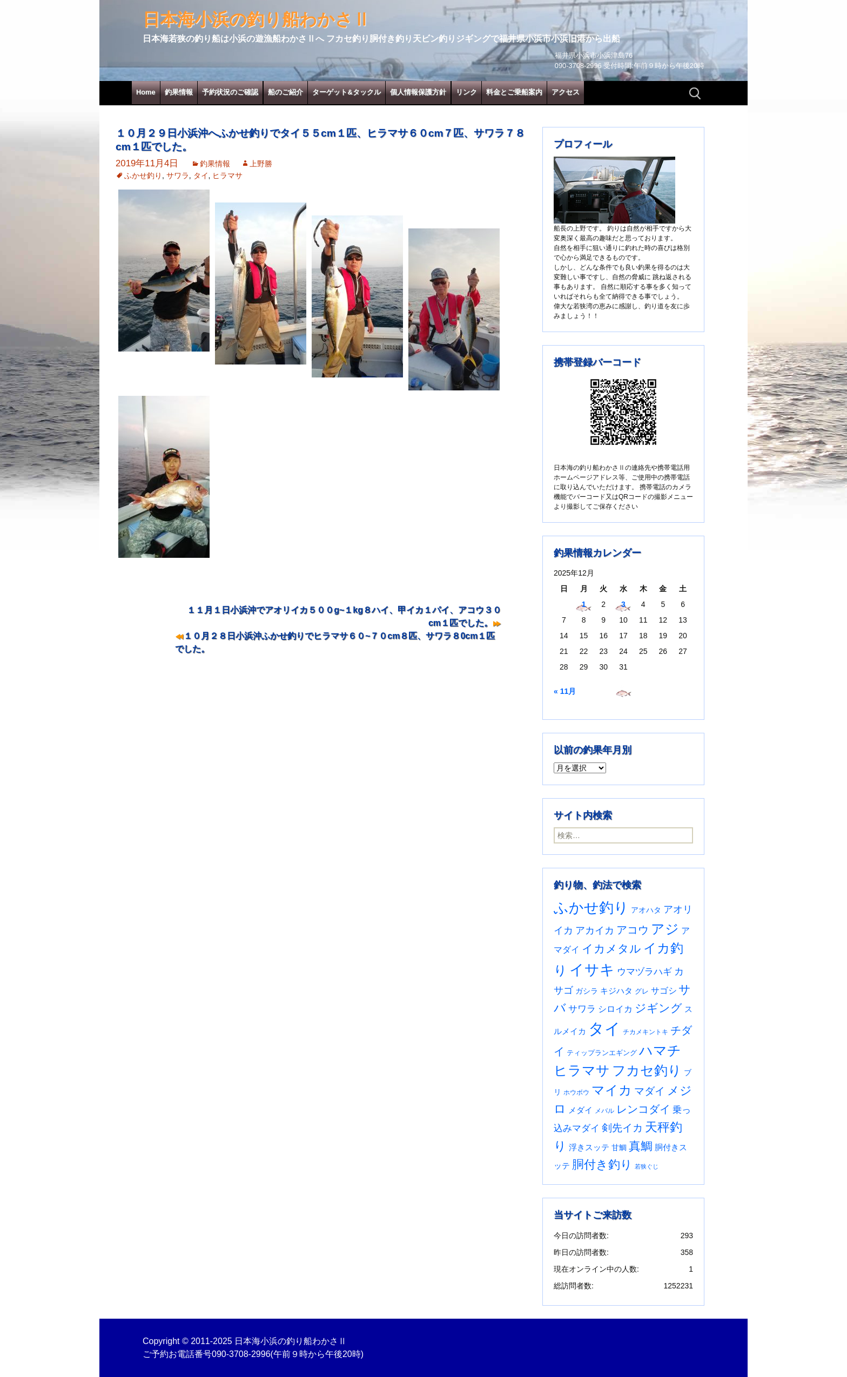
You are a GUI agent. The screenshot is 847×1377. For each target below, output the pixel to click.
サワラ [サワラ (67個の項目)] (582, 1009)
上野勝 (261, 163)
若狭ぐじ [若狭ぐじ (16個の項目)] (646, 1166)
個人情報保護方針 (418, 92)
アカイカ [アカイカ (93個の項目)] (594, 930)
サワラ (177, 175)
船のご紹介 (285, 92)
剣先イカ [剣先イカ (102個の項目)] (622, 1127)
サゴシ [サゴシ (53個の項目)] (664, 990)
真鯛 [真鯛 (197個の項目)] (641, 1146)
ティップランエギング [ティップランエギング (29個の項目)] (602, 1053)
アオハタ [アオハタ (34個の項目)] (646, 910)
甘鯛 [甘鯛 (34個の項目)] (619, 1147)
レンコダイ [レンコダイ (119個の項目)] (643, 1109)
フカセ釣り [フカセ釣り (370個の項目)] (647, 1070)
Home (146, 92)
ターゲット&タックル (346, 92)
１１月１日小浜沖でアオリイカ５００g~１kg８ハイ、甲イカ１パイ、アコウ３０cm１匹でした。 (344, 616)
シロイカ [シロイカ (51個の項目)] (615, 1009)
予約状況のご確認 (230, 92)
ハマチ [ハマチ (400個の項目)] (660, 1050)
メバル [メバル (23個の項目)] (604, 1111)
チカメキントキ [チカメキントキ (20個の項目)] (645, 1031)
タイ (201, 175)
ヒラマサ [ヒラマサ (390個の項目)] (582, 1070)
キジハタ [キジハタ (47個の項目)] (616, 990)
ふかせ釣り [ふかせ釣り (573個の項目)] (591, 908)
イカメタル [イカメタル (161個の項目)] (611, 948)
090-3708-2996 (241, 1354)
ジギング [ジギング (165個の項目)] (658, 1008)
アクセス (566, 92)
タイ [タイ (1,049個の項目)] (604, 1028)
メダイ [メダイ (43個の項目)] (580, 1110)
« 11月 (565, 691)
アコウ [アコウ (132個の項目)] (632, 930)
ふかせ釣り (143, 175)
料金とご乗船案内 (514, 92)
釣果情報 (179, 92)
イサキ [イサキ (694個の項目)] (592, 969)
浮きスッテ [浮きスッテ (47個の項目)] (589, 1147)
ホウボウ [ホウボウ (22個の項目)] (576, 1092)
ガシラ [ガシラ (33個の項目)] (586, 991)
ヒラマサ (227, 175)
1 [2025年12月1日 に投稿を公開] (584, 604)
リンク (466, 92)
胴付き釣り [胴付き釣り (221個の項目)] (602, 1164)
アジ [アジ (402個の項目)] (665, 928)
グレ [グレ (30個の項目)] (642, 991)
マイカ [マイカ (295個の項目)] (611, 1090)
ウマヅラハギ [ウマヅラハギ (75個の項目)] (644, 971)
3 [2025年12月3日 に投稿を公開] (623, 604)
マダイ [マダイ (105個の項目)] (649, 1091)
